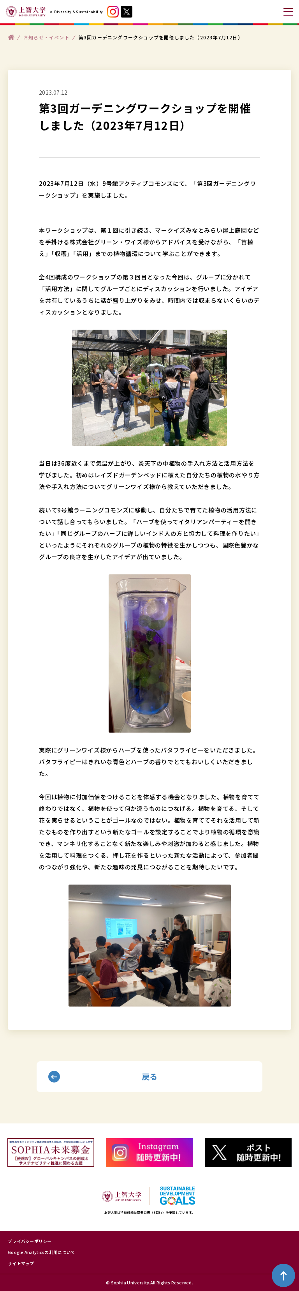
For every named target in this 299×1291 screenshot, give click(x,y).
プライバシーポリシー (30, 1241)
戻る (150, 1076)
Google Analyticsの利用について (41, 1252)
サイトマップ (21, 1263)
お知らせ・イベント (46, 37)
